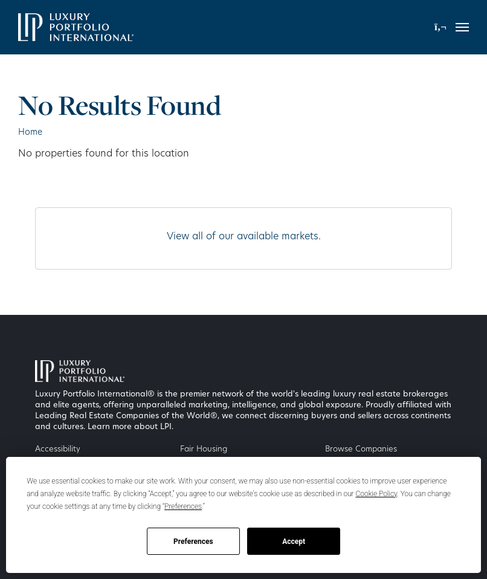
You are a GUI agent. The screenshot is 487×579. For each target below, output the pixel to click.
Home (30, 132)
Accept (293, 541)
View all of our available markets (242, 237)
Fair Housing (203, 449)
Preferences (193, 541)
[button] (440, 27)
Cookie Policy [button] (377, 494)
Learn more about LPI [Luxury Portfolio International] (130, 427)
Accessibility (57, 449)
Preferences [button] (183, 506)
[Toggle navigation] (462, 27)
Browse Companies (361, 449)
